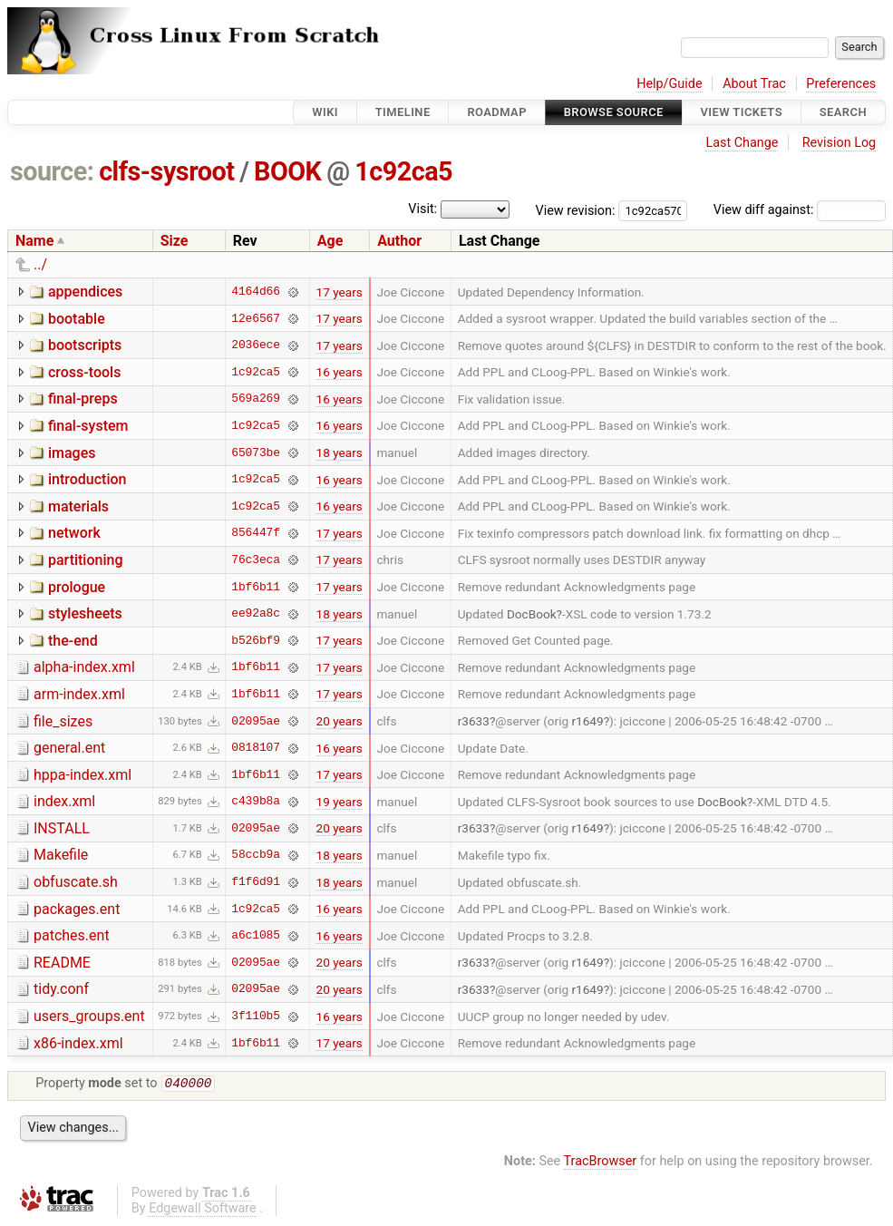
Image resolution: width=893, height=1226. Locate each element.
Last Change (741, 143)
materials (78, 506)
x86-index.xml (78, 1043)
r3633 (474, 721)
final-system (88, 425)
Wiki (325, 112)
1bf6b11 (255, 587)
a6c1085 (255, 936)
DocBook (532, 614)
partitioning (85, 560)
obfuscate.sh (76, 881)
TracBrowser (600, 1163)
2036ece (255, 345)
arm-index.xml (79, 694)
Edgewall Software (203, 1210)
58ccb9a (255, 855)
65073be (255, 452)
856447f (255, 533)
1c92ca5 (403, 171)
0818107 (255, 748)
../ (40, 264)
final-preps (83, 398)
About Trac (754, 84)
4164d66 (255, 292)
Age (330, 240)
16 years (339, 372)
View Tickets (741, 112)
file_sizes (63, 721)
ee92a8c (255, 614)
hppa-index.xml (82, 774)
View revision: (576, 210)
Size (174, 240)
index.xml (64, 801)
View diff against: (799, 210)
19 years (339, 801)
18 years (339, 452)
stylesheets (85, 613)
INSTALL (62, 828)
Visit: (422, 209)
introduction (87, 479)
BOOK (287, 171)
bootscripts (84, 345)
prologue (76, 587)
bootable (76, 318)
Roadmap (497, 112)
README (62, 962)
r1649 (587, 721)
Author (399, 240)
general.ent (69, 747)
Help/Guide (669, 84)
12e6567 (255, 318)
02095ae (255, 721)
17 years (339, 292)
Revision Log (839, 143)
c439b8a (255, 801)
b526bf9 (255, 640)
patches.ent (72, 935)
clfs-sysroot (166, 171)
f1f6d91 (255, 882)
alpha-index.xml (84, 667)
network (74, 532)
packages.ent (77, 909)
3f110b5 (255, 1016)
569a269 (255, 399)
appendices (85, 291)
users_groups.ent (89, 1016)
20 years (339, 721)
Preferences (841, 84)
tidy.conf (61, 988)
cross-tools (84, 372)
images (72, 453)
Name (34, 240)
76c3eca (255, 559)
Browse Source (614, 112)
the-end (73, 640)
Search (843, 112)
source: (52, 171)
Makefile (61, 854)
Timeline (403, 112)
